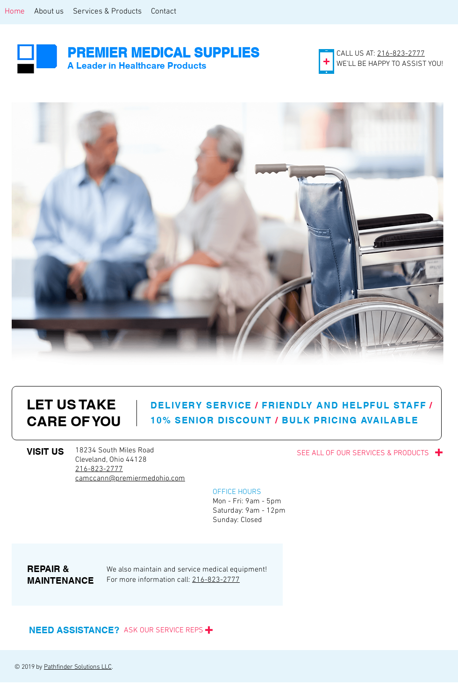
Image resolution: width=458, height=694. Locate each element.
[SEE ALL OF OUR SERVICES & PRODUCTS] (340, 453)
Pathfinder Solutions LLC (78, 667)
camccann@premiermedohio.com (130, 478)
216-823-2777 (401, 53)
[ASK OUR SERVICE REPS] (163, 630)
